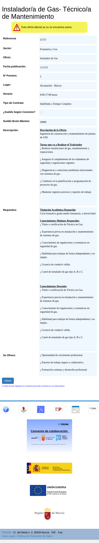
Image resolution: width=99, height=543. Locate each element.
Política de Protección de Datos (35, 536)
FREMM (6, 532)
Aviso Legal (8, 536)
